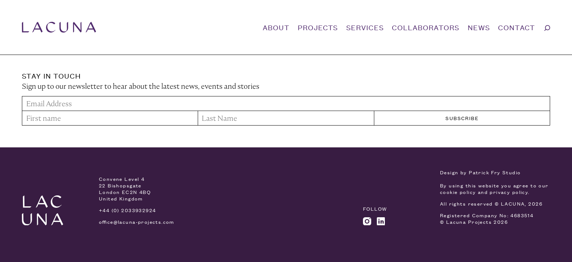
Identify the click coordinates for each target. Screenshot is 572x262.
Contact (516, 27)
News (479, 27)
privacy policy (509, 191)
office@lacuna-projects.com (136, 221)
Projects (318, 27)
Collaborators (425, 27)
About (276, 27)
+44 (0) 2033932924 (127, 210)
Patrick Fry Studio (495, 172)
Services (365, 27)
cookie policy (458, 191)
